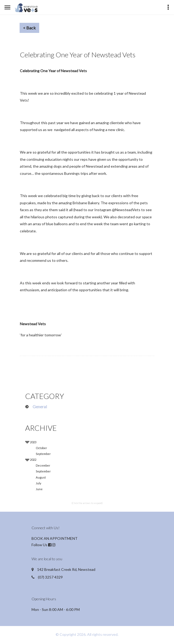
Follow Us (39, 544)
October (41, 448)
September (43, 453)
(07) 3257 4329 (50, 577)
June (39, 489)
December (43, 465)
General (40, 406)
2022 (33, 459)
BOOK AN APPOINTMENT (55, 538)
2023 (33, 442)
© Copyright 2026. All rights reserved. (87, 634)
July (38, 483)
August (41, 477)
